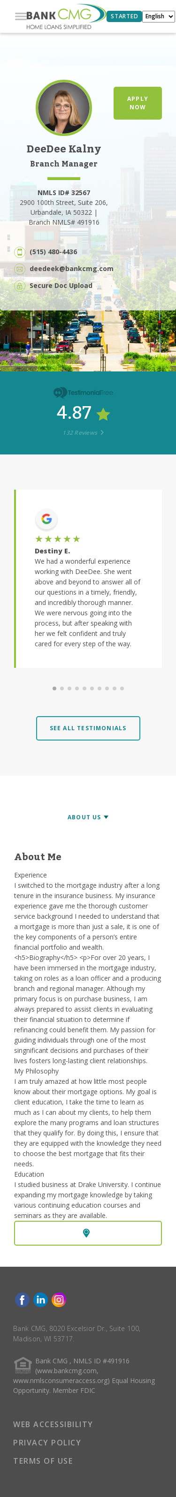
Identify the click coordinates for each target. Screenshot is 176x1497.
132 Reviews (83, 433)
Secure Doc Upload (61, 285)
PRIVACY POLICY (47, 1442)
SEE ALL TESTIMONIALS (88, 728)
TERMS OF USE (43, 1461)
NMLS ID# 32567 (64, 192)
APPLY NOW (137, 103)
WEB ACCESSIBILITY (53, 1424)
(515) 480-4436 (53, 251)
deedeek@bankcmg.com (72, 268)
